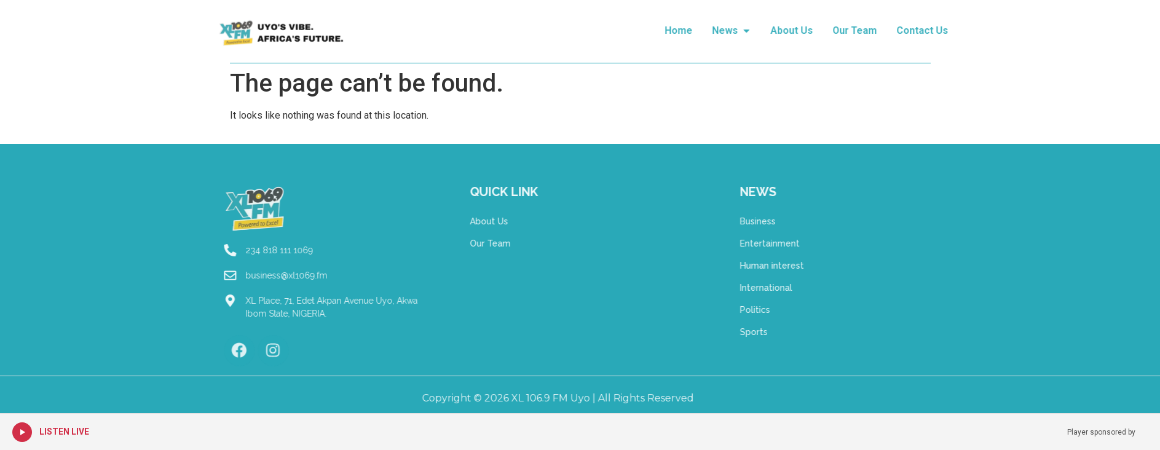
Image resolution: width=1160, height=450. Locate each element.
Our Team (449, 243)
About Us (448, 221)
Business (798, 221)
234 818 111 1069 (238, 250)
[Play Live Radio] (22, 432)
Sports (794, 332)
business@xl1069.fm (245, 275)
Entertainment (810, 243)
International (806, 288)
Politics (795, 310)
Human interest (812, 265)
